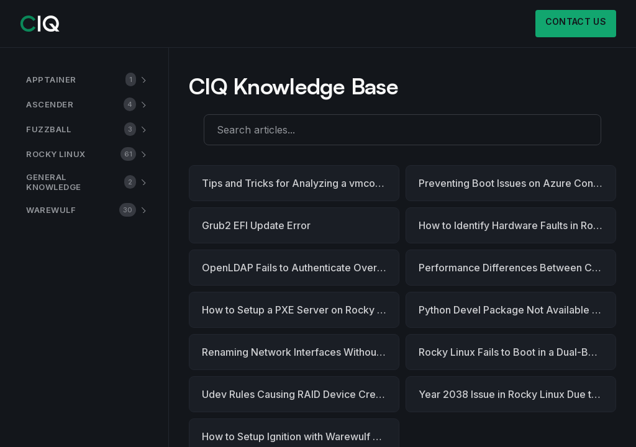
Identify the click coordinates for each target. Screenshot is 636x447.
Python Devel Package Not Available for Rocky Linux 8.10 (517, 310)
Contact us (576, 21)
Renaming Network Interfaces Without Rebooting (300, 352)
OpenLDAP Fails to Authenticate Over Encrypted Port (300, 267)
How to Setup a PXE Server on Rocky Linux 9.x (300, 310)
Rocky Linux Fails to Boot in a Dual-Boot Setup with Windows (517, 352)
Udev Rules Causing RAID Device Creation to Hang (300, 394)
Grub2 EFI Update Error (256, 225)
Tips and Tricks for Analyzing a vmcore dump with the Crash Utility (300, 183)
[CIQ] (40, 23)
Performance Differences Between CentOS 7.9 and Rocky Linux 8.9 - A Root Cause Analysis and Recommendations (517, 267)
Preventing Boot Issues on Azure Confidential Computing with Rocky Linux (517, 183)
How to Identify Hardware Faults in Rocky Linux (517, 225)
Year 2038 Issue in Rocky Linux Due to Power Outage (517, 394)
